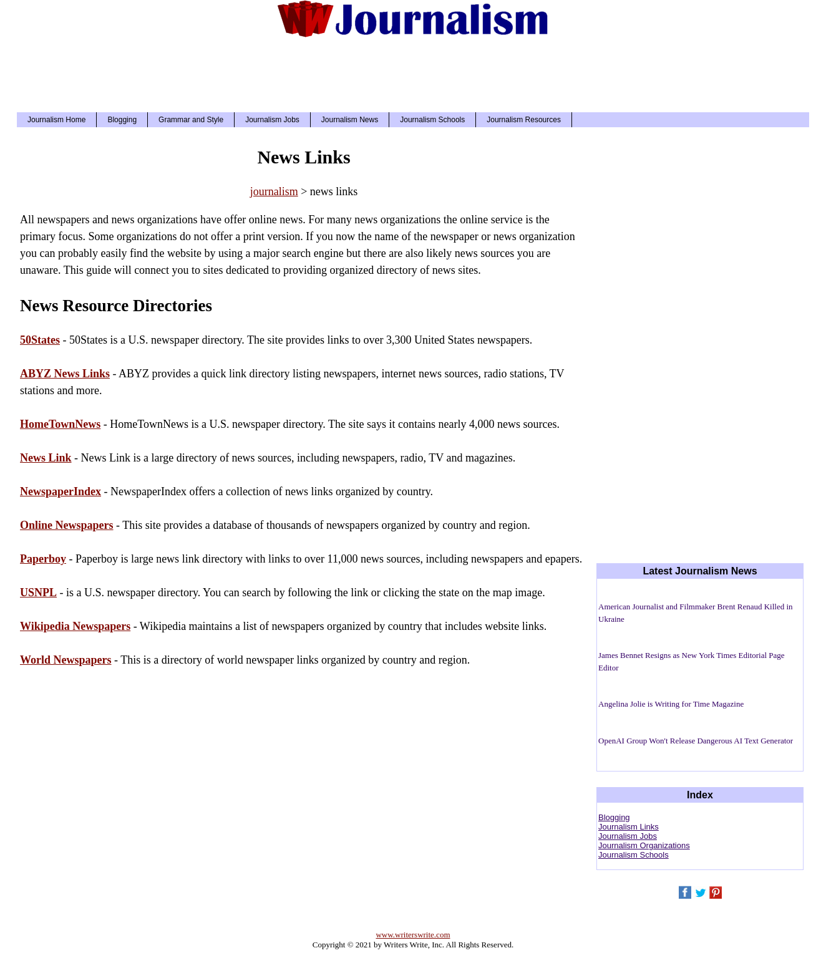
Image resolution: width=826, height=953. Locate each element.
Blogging (122, 119)
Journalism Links (628, 826)
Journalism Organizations (644, 845)
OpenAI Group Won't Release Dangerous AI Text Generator (695, 740)
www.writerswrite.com (413, 934)
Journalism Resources (524, 119)
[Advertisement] (413, 72)
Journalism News (349, 119)
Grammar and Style (190, 119)
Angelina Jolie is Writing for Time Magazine (671, 704)
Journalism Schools (432, 119)
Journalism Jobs (272, 119)
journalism (274, 191)
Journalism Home (56, 119)
